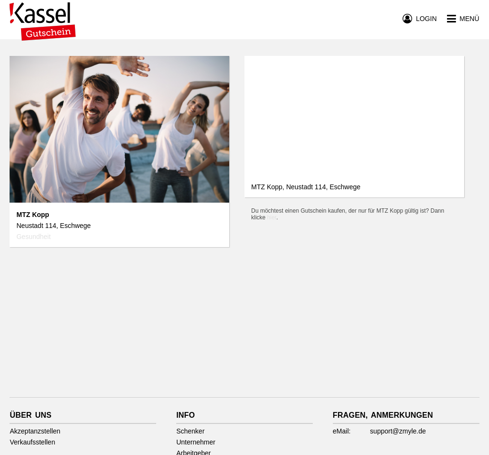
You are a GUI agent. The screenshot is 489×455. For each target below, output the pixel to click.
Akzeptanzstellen (35, 431)
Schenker (190, 431)
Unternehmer (195, 442)
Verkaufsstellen (32, 442)
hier (271, 217)
